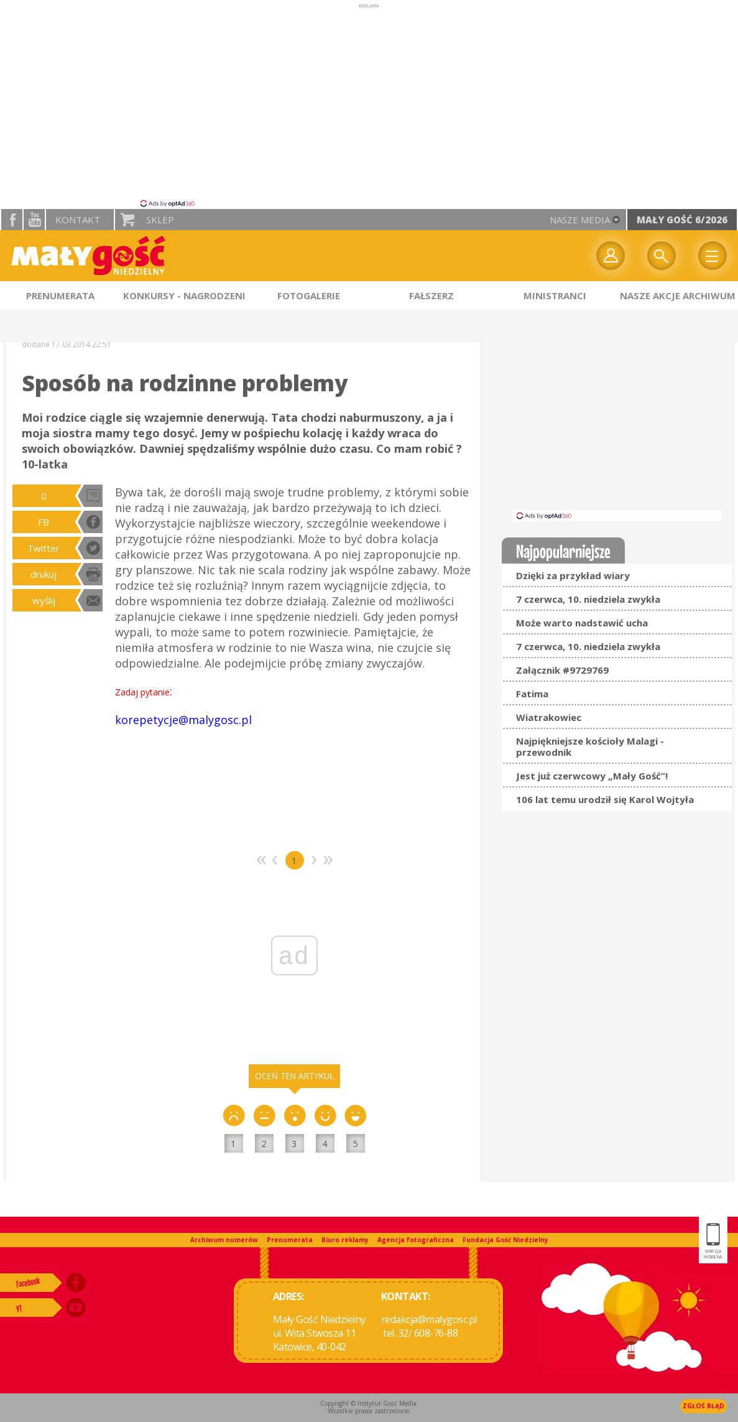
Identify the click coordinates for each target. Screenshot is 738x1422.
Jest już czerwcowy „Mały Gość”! (592, 775)
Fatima (532, 693)
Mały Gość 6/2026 (682, 219)
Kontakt (77, 219)
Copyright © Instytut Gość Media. (369, 1403)
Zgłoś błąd (703, 1405)
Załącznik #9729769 (562, 670)
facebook (11, 219)
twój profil (610, 255)
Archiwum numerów (224, 1239)
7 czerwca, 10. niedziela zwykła (588, 599)
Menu (712, 255)
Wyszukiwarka (661, 255)
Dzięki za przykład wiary (573, 575)
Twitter (43, 548)
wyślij (43, 600)
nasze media (580, 219)
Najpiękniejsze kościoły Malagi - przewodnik (590, 746)
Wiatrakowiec (548, 717)
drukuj (43, 574)
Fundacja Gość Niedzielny (505, 1239)
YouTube (34, 219)
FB (43, 522)
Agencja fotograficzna (415, 1239)
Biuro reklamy (345, 1239)
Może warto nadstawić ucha (582, 622)
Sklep (160, 219)
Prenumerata (290, 1239)
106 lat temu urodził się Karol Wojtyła (605, 799)
